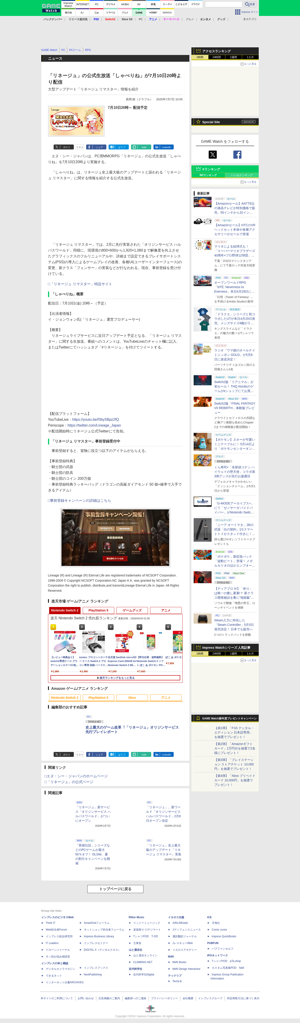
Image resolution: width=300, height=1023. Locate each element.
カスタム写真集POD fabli (228, 967)
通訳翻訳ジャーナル (185, 936)
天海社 (216, 922)
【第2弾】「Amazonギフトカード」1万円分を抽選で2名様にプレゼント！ (235, 748)
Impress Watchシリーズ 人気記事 (226, 647)
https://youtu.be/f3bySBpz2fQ (95, 419)
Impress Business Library (99, 936)
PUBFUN (213, 943)
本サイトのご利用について (57, 998)
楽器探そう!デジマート (147, 929)
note (144, 147)
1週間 (233, 57)
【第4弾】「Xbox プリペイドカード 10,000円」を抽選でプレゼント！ (235, 780)
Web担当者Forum (56, 929)
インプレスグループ (210, 998)
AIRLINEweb (180, 922)
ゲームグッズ (132, 610)
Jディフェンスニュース (187, 929)
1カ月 (250, 57)
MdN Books (179, 962)
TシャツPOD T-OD (145, 936)
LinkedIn (166, 147)
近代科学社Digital (143, 974)
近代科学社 (135, 968)
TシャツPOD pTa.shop (226, 961)
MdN (171, 956)
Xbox (132, 697)
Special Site (211, 122)
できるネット (54, 975)
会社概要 (188, 998)
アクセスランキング (216, 51)
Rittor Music (136, 917)
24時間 (216, 57)
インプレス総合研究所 (59, 936)
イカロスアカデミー (185, 949)
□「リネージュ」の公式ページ (69, 782)
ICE (209, 917)
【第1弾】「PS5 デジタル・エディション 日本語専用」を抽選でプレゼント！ (234, 732)
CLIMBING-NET (143, 962)
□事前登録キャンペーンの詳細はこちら (79, 500)
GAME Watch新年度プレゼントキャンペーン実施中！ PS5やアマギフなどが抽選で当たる (229, 719)
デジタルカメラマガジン (60, 968)
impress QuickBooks (224, 936)
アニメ (166, 610)
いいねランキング (242, 175)
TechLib (177, 981)
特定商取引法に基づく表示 (243, 998)
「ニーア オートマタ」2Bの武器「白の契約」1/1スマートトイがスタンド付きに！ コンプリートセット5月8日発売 (235, 534)
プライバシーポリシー (164, 998)
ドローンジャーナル (58, 949)
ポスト (66, 147)
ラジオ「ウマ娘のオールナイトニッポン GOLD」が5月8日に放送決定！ (234, 354)
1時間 (199, 57)
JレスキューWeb (183, 943)
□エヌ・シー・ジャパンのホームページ (76, 776)
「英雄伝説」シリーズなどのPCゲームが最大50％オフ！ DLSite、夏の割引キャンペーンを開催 (92, 854)
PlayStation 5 (98, 610)
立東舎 (137, 943)
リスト (79, 147)
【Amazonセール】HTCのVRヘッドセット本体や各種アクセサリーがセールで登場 (235, 229)
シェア (99, 147)
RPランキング (208, 175)
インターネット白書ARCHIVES (65, 982)
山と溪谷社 (135, 949)
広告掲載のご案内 (109, 998)
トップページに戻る (115, 889)
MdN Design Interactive (187, 968)
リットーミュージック (146, 922)
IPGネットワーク (217, 955)
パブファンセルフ (222, 948)
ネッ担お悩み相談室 (58, 956)
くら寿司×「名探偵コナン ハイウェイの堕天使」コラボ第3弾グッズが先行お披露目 (234, 471)
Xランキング (211, 169)
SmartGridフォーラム (97, 922)
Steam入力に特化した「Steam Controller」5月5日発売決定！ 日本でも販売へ (234, 624)
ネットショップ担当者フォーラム (104, 929)
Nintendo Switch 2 (64, 610)
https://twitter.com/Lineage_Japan (94, 425)
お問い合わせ (86, 998)
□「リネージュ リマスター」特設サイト (80, 284)
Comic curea (219, 929)
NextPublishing (93, 974)
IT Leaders (52, 943)
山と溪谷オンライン (145, 955)
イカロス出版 (176, 917)
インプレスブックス (96, 967)
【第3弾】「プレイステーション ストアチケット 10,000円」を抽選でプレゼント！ (234, 764)
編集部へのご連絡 (135, 998)
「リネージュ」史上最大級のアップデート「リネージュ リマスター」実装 (164, 849)
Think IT (50, 922)
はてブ (121, 147)
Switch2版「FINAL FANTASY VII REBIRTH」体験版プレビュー (234, 408)
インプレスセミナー (96, 943)
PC (141, 19)
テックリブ (175, 975)
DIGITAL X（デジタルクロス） (102, 949)
